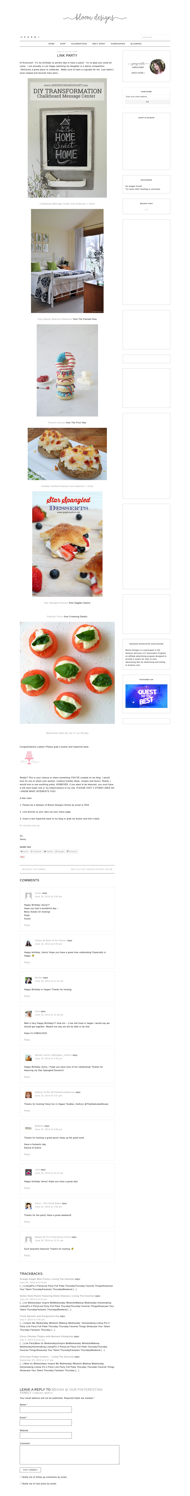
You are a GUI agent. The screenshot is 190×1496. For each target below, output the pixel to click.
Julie (37, 1170)
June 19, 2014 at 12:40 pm (49, 1015)
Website (24, 1430)
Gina (37, 1011)
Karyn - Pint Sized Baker (48, 1203)
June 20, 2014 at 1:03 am (48, 1207)
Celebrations (79, 44)
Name (24, 1405)
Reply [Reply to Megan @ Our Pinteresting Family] (27, 1255)
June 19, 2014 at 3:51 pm (48, 1096)
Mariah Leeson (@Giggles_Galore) (53, 1055)
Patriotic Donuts (56, 423)
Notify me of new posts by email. (39, 1484)
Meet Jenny (98, 44)
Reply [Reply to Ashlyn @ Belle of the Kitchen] (27, 962)
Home (51, 44)
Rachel (38, 978)
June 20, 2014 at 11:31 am (49, 1240)
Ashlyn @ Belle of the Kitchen (51, 940)
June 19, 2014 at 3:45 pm (48, 1058)
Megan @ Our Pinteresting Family (53, 1237)
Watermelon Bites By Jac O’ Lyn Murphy (67, 733)
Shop (63, 44)
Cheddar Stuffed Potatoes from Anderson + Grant (67, 486)
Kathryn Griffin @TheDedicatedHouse (55, 1092)
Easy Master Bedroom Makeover (55, 319)
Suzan (38, 893)
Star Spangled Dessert (56, 603)
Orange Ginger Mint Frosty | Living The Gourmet (47, 1279)
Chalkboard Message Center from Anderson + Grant (67, 204)
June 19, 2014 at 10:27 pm (49, 1173)
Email (23, 1417)
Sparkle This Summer (35, 869)
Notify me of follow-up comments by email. (44, 1477)
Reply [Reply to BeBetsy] (27, 1154)
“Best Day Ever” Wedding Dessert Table (90, 869)
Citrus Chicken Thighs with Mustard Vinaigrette (46, 1336)
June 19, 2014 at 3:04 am (48, 896)
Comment (25, 1443)
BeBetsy (39, 1126)
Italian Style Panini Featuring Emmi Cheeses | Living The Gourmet (57, 1296)
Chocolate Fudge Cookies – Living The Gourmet (47, 1357)
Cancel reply (43, 1393)
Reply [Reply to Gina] (27, 1040)
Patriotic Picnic (55, 616)
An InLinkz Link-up (30, 825)
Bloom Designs (95, 17)
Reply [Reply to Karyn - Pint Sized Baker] (27, 1222)
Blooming (136, 44)
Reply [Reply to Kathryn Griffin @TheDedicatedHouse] (27, 1111)
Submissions (118, 44)
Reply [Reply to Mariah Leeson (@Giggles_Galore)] (27, 1077)
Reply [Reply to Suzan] (27, 925)
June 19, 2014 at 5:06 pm (48, 1129)
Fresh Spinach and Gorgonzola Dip (39, 1316)
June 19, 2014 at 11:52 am (49, 981)
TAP (146, 210)
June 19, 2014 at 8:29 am (48, 944)
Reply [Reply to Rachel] (27, 996)
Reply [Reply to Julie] (27, 1188)
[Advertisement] (145, 261)
